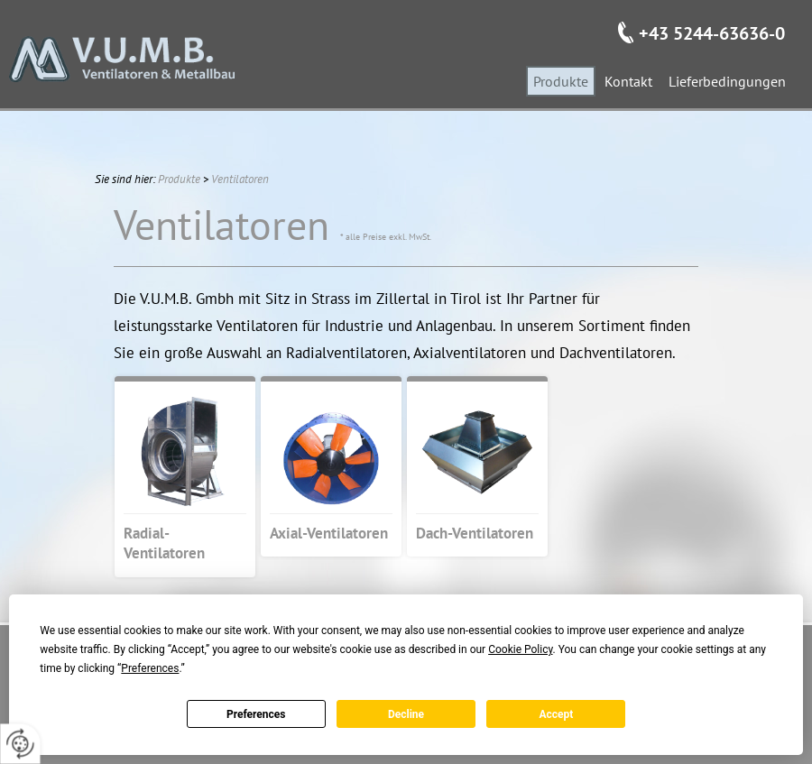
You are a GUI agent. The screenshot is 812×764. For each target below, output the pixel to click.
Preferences (256, 714)
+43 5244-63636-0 (712, 33)
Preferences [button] (150, 668)
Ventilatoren (240, 179)
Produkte (179, 179)
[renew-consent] (20, 743)
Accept (556, 714)
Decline (406, 714)
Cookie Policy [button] (520, 649)
